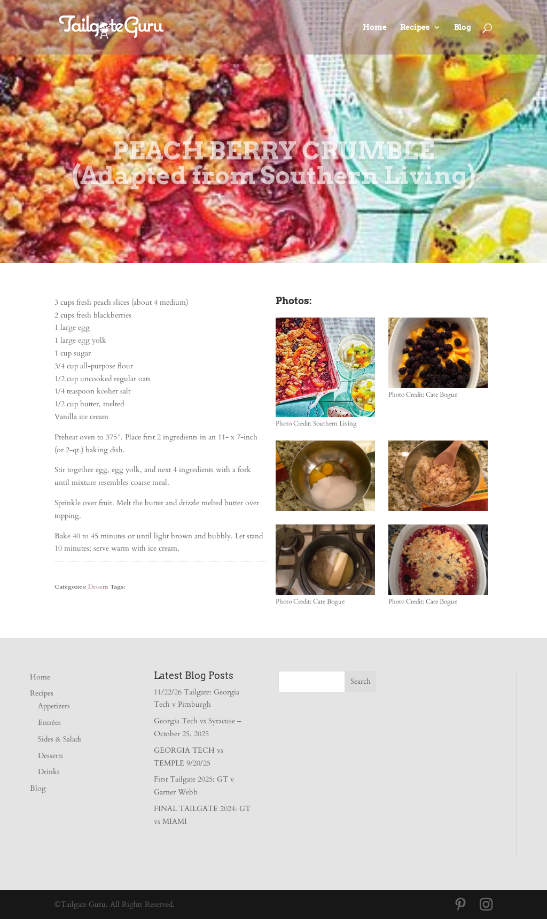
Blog (462, 28)
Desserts (98, 587)
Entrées (49, 722)
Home (375, 28)
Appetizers (54, 706)
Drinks (49, 772)
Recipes (415, 28)
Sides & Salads (60, 739)
